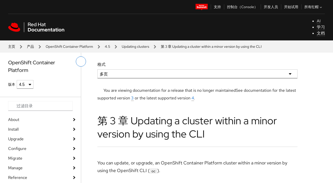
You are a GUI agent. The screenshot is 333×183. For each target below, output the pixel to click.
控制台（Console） (242, 7)
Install (13, 129)
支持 (217, 7)
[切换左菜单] (81, 61)
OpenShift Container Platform (69, 46)
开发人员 (271, 7)
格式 (101, 64)
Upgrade (16, 139)
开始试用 (291, 7)
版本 (11, 84)
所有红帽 (313, 7)
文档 (321, 33)
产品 (30, 46)
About (13, 119)
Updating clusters (135, 46)
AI (319, 21)
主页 (11, 46)
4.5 (107, 46)
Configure (17, 148)
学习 (321, 27)
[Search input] (40, 106)
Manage (15, 168)
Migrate (15, 158)
